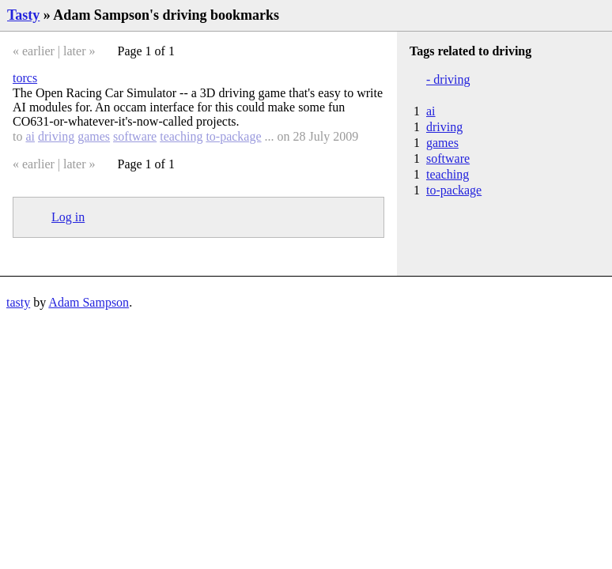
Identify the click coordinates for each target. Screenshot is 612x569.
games (93, 136)
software (135, 136)
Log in (68, 217)
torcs (25, 78)
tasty (18, 302)
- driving (448, 79)
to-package (233, 136)
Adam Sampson (88, 302)
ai (30, 136)
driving (56, 136)
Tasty (23, 15)
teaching (181, 136)
